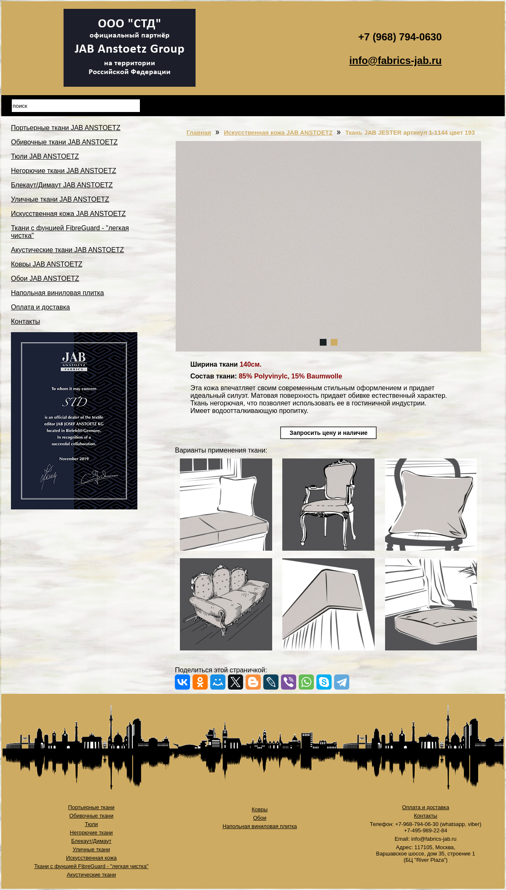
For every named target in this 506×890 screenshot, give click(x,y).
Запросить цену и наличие (328, 432)
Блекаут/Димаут (91, 841)
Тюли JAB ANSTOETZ (45, 156)
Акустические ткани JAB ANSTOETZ (67, 249)
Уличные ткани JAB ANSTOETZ (60, 199)
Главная (199, 132)
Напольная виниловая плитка (57, 292)
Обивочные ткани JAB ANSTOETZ (64, 142)
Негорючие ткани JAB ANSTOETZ (63, 170)
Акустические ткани (91, 874)
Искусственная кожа (91, 858)
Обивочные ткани (91, 816)
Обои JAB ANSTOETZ (45, 278)
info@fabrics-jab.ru (395, 60)
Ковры (260, 809)
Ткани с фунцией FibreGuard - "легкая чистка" (91, 866)
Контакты (25, 321)
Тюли (91, 824)
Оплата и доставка (40, 307)
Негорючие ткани (91, 832)
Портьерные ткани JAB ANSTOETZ (65, 127)
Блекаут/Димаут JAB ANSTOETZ (62, 185)
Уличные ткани (91, 849)
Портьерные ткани (91, 807)
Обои (260, 818)
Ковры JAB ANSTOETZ (47, 264)
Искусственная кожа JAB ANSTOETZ (68, 213)
